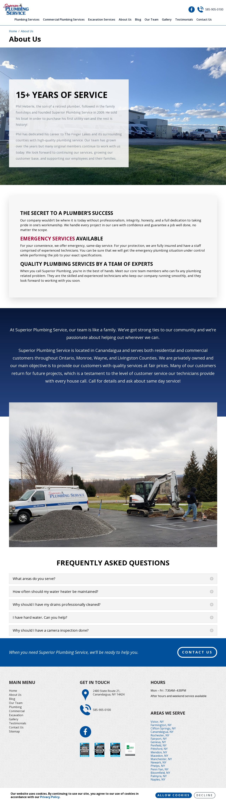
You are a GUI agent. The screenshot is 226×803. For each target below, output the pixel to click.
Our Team (151, 19)
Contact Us (204, 19)
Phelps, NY (158, 766)
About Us (125, 19)
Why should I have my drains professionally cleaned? (56, 604)
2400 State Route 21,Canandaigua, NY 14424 (108, 692)
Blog (138, 19)
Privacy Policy (49, 797)
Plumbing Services (27, 19)
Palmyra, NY (159, 776)
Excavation (16, 715)
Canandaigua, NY (162, 732)
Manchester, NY (161, 759)
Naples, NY (158, 779)
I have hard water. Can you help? (40, 617)
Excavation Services (101, 19)
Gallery (167, 19)
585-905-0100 (214, 9)
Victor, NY (157, 722)
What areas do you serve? (34, 578)
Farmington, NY (161, 725)
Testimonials (184, 19)
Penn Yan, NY (159, 769)
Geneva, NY (158, 742)
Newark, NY (158, 762)
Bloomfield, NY (160, 773)
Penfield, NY (159, 745)
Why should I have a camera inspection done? (50, 630)
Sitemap (14, 731)
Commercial (17, 711)
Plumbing (15, 707)
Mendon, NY (159, 752)
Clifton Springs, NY (163, 728)
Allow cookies (174, 795)
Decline (204, 795)
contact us (197, 652)
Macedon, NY (159, 756)
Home (13, 690)
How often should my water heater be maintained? (55, 591)
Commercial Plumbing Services (64, 19)
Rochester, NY (160, 735)
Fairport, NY (159, 739)
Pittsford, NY (159, 749)
